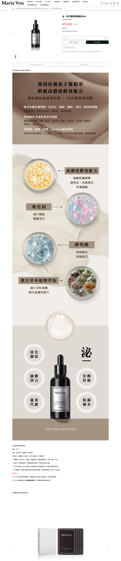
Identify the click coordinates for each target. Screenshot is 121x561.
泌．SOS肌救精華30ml (46, 517)
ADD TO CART (73, 42)
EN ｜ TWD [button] (104, 3)
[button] (58, 34)
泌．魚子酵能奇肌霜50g (70, 517)
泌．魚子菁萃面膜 (21, 517)
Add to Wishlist (68, 47)
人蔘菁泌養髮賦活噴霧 (93, 517)
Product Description (36, 64)
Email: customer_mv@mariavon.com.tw (24, 544)
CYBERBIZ (48, 556)
